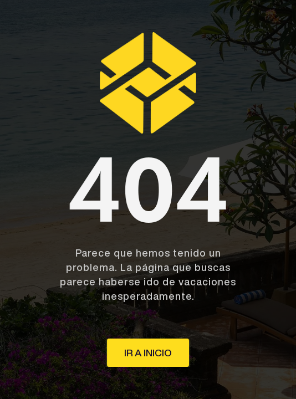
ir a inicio (148, 352)
